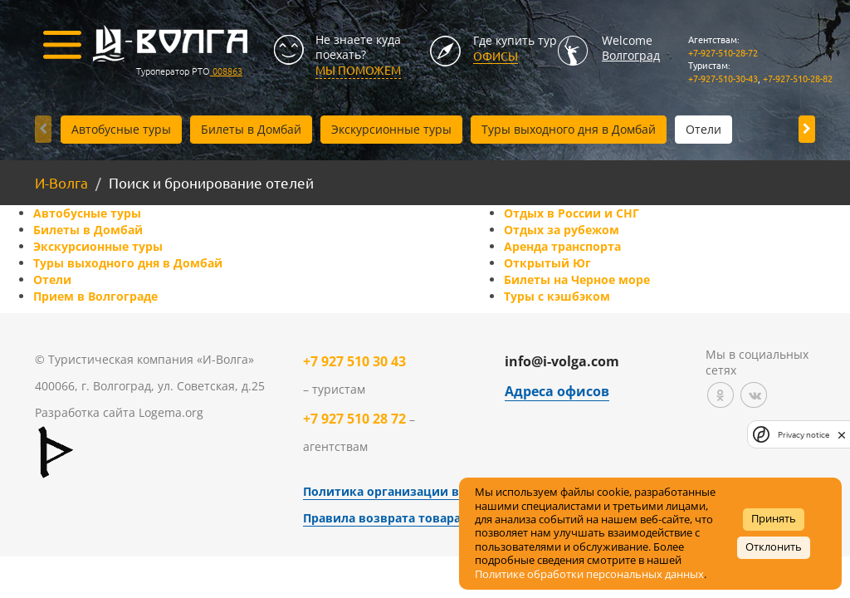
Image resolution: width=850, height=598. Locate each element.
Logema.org (171, 412)
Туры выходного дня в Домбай (568, 129)
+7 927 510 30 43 (354, 361)
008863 (226, 70)
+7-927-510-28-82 (798, 78)
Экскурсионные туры (391, 129)
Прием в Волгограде (95, 296)
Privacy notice (803, 434)
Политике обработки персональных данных (589, 574)
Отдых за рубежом (561, 230)
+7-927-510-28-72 (723, 52)
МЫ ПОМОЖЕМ (358, 69)
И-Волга (61, 182)
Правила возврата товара (382, 518)
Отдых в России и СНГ (571, 213)
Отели (703, 129)
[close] (841, 434)
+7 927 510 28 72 (354, 418)
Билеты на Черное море (577, 279)
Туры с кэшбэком (557, 296)
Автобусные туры (121, 129)
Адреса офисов (557, 391)
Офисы (495, 55)
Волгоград (631, 55)
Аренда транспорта (562, 246)
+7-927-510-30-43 (723, 78)
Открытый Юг (547, 263)
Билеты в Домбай (251, 129)
